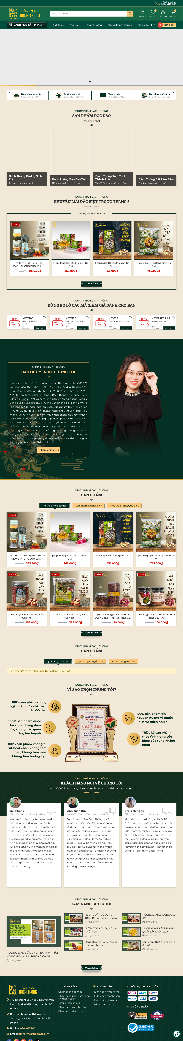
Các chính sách (148, 25)
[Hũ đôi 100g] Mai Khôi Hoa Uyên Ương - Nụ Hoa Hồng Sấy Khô (113, 617)
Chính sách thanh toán (71, 1011)
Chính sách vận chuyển (72, 1007)
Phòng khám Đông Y (120, 25)
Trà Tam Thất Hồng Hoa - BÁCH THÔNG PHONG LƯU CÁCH (29, 266)
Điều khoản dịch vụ (104, 1004)
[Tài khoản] (163, 13)
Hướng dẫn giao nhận (105, 1000)
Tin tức (75, 25)
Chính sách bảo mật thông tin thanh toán (74, 997)
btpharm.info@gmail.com (33, 1033)
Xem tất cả (91, 283)
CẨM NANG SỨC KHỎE (92, 903)
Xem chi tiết (48, 450)
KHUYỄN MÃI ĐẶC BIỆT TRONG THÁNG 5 (91, 201)
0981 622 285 (27, 1028)
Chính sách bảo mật (70, 991)
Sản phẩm (91, 494)
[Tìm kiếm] (130, 14)
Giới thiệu (58, 25)
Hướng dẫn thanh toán (106, 996)
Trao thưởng (94, 25)
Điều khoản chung (69, 1003)
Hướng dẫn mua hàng (106, 991)
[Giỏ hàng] (173, 13)
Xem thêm (91, 968)
